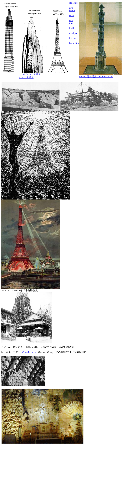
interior (72, 38)
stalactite (73, 3)
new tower (72, 21)
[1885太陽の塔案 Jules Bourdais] (96, 76)
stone (71, 15)
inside (72, 28)
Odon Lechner (29, 352)
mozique (73, 33)
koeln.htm (74, 43)
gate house (72, 9)
